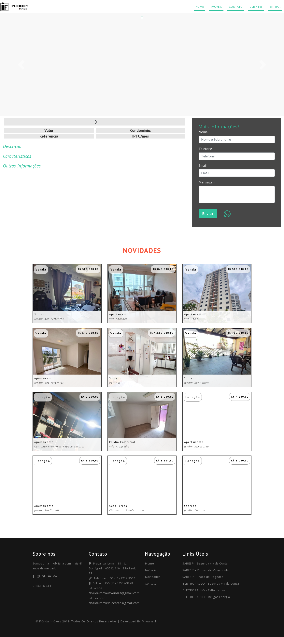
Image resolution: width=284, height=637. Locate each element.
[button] (21, 65)
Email (202, 165)
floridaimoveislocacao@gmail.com (115, 603)
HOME (199, 6)
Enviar (208, 213)
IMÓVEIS (216, 6)
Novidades (153, 577)
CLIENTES (256, 6)
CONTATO (236, 6)
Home (149, 563)
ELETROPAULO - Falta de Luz (203, 590)
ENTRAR (275, 6)
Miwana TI (150, 621)
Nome (203, 132)
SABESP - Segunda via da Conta (205, 563)
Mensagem (207, 182)
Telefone (205, 149)
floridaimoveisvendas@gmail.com (115, 593)
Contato (151, 583)
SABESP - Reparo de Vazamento (205, 570)
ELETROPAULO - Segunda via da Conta (210, 583)
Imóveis (151, 570)
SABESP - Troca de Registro (202, 577)
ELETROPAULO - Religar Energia (206, 597)
